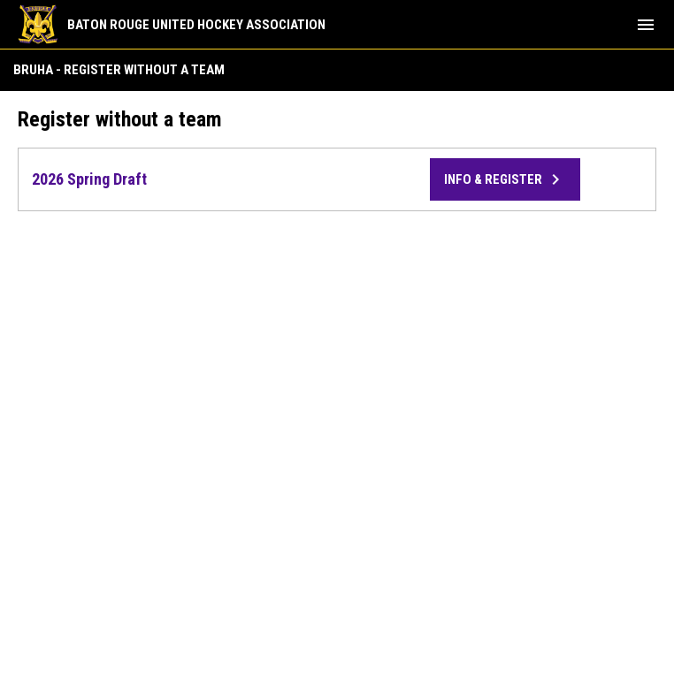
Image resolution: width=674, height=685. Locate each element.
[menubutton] (645, 24)
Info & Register (505, 179)
